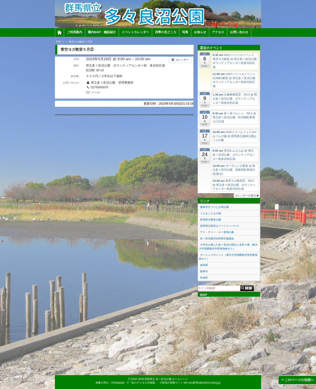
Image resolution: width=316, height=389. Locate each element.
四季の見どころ (165, 32)
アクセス (218, 32)
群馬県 (204, 265)
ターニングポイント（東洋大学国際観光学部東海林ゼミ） (228, 256)
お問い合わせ (239, 32)
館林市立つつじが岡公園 (214, 207)
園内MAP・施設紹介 (102, 32)
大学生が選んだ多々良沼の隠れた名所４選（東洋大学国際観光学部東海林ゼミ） (228, 246)
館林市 (204, 271)
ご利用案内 (74, 32)
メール (93, 92)
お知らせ (200, 32)
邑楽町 (204, 277)
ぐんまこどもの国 (210, 213)
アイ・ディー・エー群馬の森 (217, 232)
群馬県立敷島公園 (210, 219)
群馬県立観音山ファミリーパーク (219, 225)
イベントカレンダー (135, 32)
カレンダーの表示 (247, 195)
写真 (185, 32)
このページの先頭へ (299, 380)
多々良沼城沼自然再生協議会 (217, 238)
